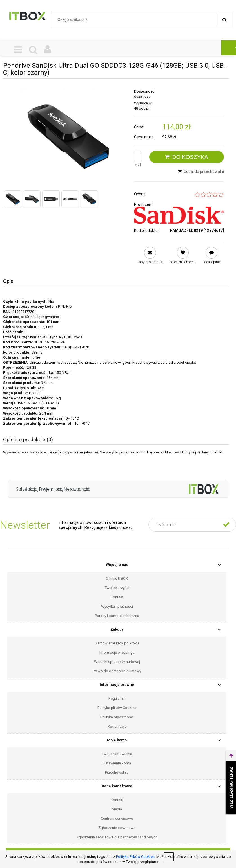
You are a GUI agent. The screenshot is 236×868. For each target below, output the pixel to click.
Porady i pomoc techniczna (117, 616)
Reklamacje (117, 726)
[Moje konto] (47, 50)
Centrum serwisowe (117, 818)
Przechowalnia (117, 772)
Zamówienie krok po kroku (117, 643)
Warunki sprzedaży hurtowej (117, 662)
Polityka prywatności (117, 717)
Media (117, 809)
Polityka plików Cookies (116, 708)
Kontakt (117, 597)
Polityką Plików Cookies (135, 856)
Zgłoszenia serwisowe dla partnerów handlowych (116, 837)
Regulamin (117, 698)
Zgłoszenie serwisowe (116, 828)
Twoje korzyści (117, 588)
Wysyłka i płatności (117, 606)
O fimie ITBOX (117, 578)
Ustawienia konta (117, 763)
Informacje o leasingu (117, 652)
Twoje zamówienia (117, 754)
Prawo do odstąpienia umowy (117, 671)
